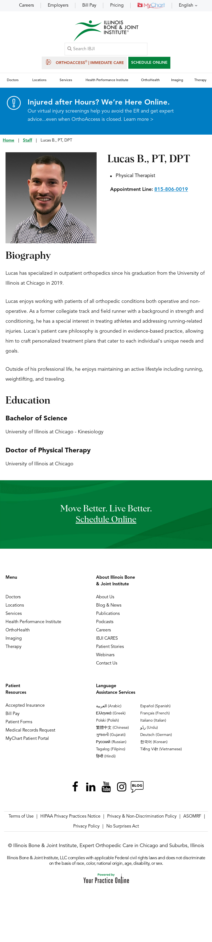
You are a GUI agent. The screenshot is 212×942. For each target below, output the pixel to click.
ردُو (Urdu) (149, 728)
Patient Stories (110, 647)
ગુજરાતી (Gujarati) (111, 735)
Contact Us (106, 663)
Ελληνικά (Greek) (111, 714)
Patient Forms (19, 722)
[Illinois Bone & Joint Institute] (106, 30)
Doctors (13, 597)
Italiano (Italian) (153, 721)
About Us (105, 597)
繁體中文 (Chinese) (112, 728)
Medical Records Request (30, 730)
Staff (27, 141)
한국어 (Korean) (154, 742)
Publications (108, 614)
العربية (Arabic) (108, 706)
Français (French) (155, 714)
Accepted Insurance (25, 706)
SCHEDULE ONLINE (149, 63)
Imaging (14, 639)
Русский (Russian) (111, 742)
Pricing (117, 5)
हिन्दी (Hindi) (106, 757)
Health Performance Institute (33, 622)
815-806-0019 (171, 189)
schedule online (106, 520)
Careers (26, 5)
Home (8, 141)
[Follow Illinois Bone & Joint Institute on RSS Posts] (137, 787)
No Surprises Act (122, 826)
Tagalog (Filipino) (110, 749)
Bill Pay (89, 5)
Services (14, 614)
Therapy (14, 647)
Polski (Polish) (107, 721)
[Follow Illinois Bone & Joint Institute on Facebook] (75, 787)
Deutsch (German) (156, 735)
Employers (58, 5)
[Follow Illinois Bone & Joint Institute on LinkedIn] (90, 787)
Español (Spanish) (155, 706)
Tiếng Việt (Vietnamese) (161, 749)
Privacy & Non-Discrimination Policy (142, 817)
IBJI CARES (107, 639)
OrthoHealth (18, 630)
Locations (15, 606)
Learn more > (138, 119)
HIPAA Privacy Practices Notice (70, 817)
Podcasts (104, 622)
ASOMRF (192, 817)
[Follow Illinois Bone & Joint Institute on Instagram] (121, 787)
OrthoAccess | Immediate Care (84, 62)
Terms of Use (21, 817)
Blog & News (108, 606)
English (186, 5)
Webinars (105, 655)
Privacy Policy (86, 826)
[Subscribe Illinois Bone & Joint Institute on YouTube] (106, 787)
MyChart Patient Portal (27, 739)
